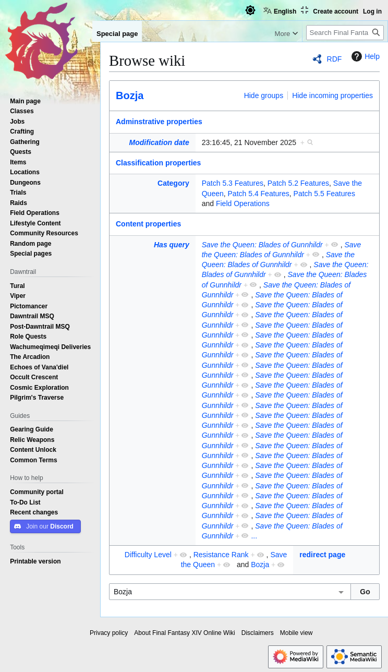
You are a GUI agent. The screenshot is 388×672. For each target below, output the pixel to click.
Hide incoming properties (332, 95)
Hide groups (264, 95)
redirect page (322, 554)
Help (364, 56)
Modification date (159, 142)
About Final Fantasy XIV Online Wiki (184, 633)
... (254, 536)
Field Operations (243, 203)
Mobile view (296, 633)
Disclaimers (257, 633)
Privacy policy (109, 633)
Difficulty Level (148, 554)
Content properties (148, 224)
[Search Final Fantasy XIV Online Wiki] (345, 32)
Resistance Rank (221, 554)
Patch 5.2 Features (298, 183)
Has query (171, 245)
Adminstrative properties (159, 121)
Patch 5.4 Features (258, 193)
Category (173, 183)
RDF (334, 59)
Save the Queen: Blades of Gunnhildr (262, 245)
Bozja (129, 95)
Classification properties (158, 163)
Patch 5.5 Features (324, 193)
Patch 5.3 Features (232, 183)
